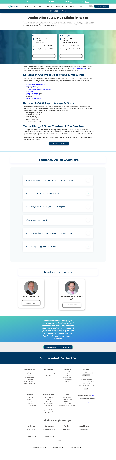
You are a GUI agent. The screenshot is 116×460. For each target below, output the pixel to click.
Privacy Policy (67, 403)
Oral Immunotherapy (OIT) (48, 373)
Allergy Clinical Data (67, 397)
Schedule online (59, 143)
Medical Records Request (48, 411)
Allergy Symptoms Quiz (29, 383)
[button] (27, 6)
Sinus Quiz (67, 381)
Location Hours (43, 56)
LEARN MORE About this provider (31, 302)
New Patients (49, 405)
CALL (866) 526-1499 (58, 11)
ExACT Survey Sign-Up (48, 409)
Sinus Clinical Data (67, 399)
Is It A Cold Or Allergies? (30, 381)
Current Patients (48, 407)
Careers (30, 401)
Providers (29, 399)
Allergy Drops (30, 373)
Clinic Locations (30, 397)
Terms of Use (67, 401)
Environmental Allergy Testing (35, 84)
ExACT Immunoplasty (33, 95)
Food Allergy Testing (32, 86)
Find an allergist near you (58, 420)
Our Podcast (49, 401)
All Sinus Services (67, 379)
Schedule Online (101, 6)
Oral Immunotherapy (32, 93)
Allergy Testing (29, 372)
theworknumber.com (90, 403)
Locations (41, 6)
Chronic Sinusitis (67, 373)
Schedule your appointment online (58, 347)
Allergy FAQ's (30, 379)
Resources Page (49, 397)
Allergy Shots (30, 91)
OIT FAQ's (48, 375)
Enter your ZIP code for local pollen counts (86, 382)
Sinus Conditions (67, 372)
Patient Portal (48, 412)
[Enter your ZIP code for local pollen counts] (86, 385)
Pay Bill (72, 6)
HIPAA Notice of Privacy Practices (67, 405)
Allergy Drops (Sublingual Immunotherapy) (39, 90)
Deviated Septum (67, 375)
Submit (86, 389)
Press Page (30, 403)
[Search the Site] (82, 6)
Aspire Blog (48, 399)
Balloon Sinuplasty (67, 377)
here (87, 2)
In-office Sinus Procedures (34, 98)
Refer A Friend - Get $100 (30, 405)
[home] (14, 6)
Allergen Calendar (48, 403)
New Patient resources (79, 68)
